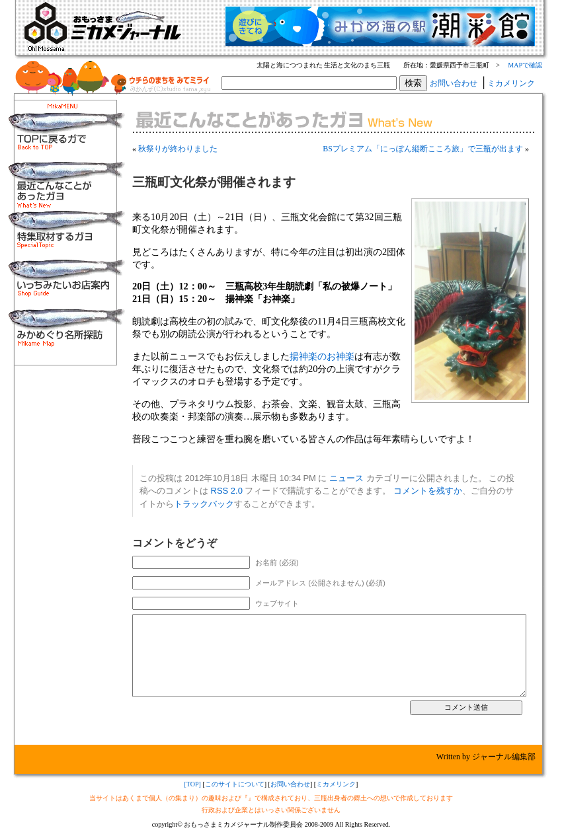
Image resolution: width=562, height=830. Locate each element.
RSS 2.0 (227, 491)
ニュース (346, 478)
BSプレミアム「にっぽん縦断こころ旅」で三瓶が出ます (423, 148)
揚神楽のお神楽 (322, 356)
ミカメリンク (511, 83)
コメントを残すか (427, 491)
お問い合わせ (453, 83)
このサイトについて (234, 784)
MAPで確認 (525, 65)
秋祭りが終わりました (178, 148)
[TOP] (192, 784)
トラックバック (204, 504)
